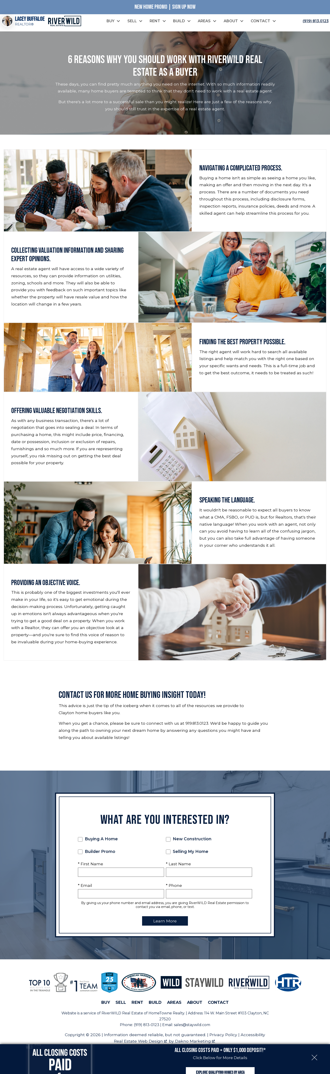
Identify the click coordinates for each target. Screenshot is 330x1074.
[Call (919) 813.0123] (315, 24)
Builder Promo (96, 857)
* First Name (90, 869)
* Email (85, 890)
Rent (137, 1007)
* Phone (174, 890)
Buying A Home (98, 844)
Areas (174, 1007)
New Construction (189, 844)
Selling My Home (187, 857)
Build (155, 1007)
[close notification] (314, 1033)
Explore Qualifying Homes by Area (220, 1059)
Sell (121, 1007)
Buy (105, 1007)
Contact (218, 1007)
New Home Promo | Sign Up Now (165, 7)
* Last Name (178, 869)
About (194, 1007)
